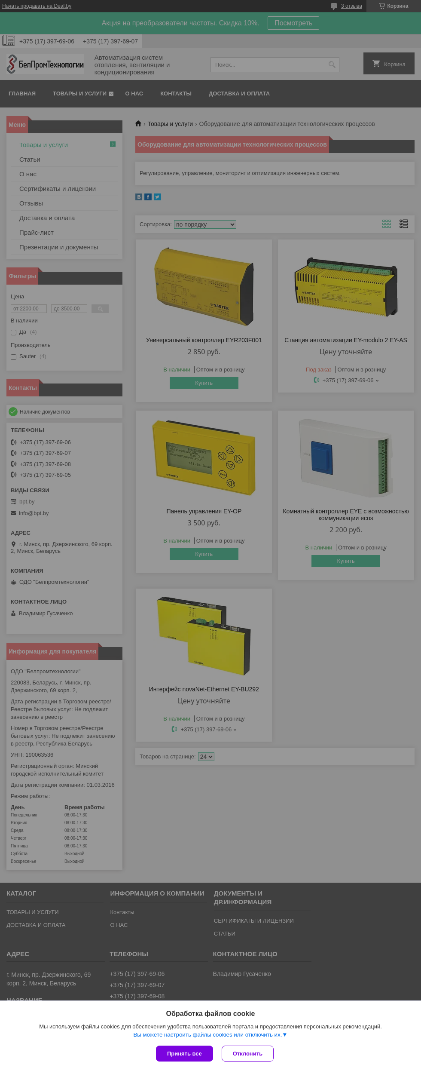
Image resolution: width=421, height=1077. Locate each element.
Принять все (184, 1053)
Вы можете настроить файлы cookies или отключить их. (207, 1034)
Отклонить (247, 1053)
